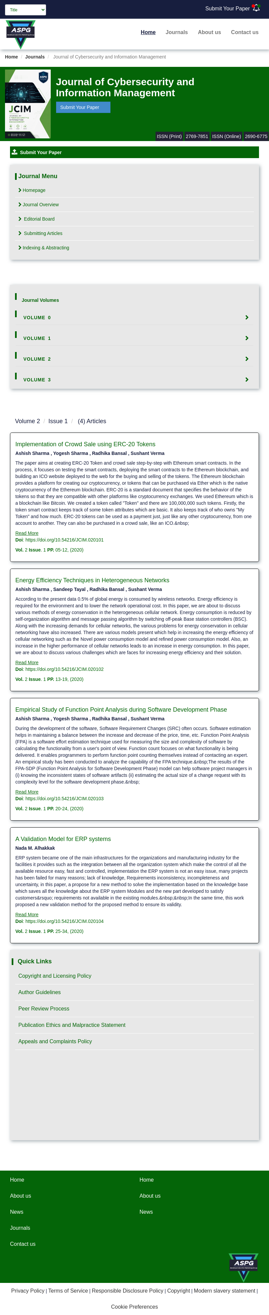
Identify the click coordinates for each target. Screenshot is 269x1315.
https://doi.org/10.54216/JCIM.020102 (64, 669)
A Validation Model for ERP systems (63, 839)
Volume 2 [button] (37, 359)
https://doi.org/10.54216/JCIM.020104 (64, 921)
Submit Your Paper (227, 8)
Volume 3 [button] (37, 379)
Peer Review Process (43, 1008)
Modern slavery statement (224, 1291)
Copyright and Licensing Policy (54, 976)
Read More (26, 533)
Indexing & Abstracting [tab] (43, 247)
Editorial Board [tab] (36, 219)
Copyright (178, 1291)
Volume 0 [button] (37, 317)
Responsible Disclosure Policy (127, 1291)
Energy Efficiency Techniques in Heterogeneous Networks (92, 580)
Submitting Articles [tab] (40, 233)
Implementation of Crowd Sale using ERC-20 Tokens (85, 444)
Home (148, 32)
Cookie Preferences (134, 1307)
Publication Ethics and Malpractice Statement (71, 1025)
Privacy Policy (28, 1291)
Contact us (245, 32)
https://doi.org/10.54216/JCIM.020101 (64, 540)
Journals (177, 32)
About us (209, 32)
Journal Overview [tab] (38, 204)
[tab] (134, 318)
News (16, 1212)
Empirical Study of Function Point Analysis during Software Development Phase (121, 709)
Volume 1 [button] (37, 338)
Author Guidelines (39, 992)
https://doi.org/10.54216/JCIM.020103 (64, 798)
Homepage (32, 190)
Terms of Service (68, 1291)
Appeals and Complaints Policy (55, 1041)
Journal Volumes (40, 300)
